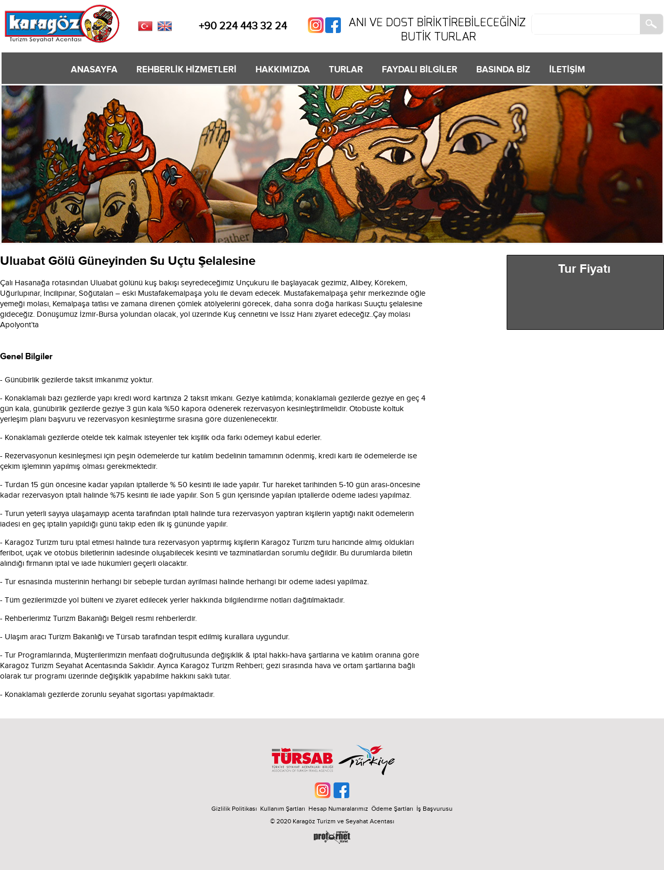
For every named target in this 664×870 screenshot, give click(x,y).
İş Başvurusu (434, 808)
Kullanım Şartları (284, 808)
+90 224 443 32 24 (243, 26)
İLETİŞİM (567, 70)
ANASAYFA (94, 70)
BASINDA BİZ (503, 70)
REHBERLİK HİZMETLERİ (186, 70)
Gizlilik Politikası (234, 808)
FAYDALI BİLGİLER (419, 70)
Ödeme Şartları (392, 808)
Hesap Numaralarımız (338, 808)
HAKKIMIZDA (282, 70)
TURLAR (346, 70)
